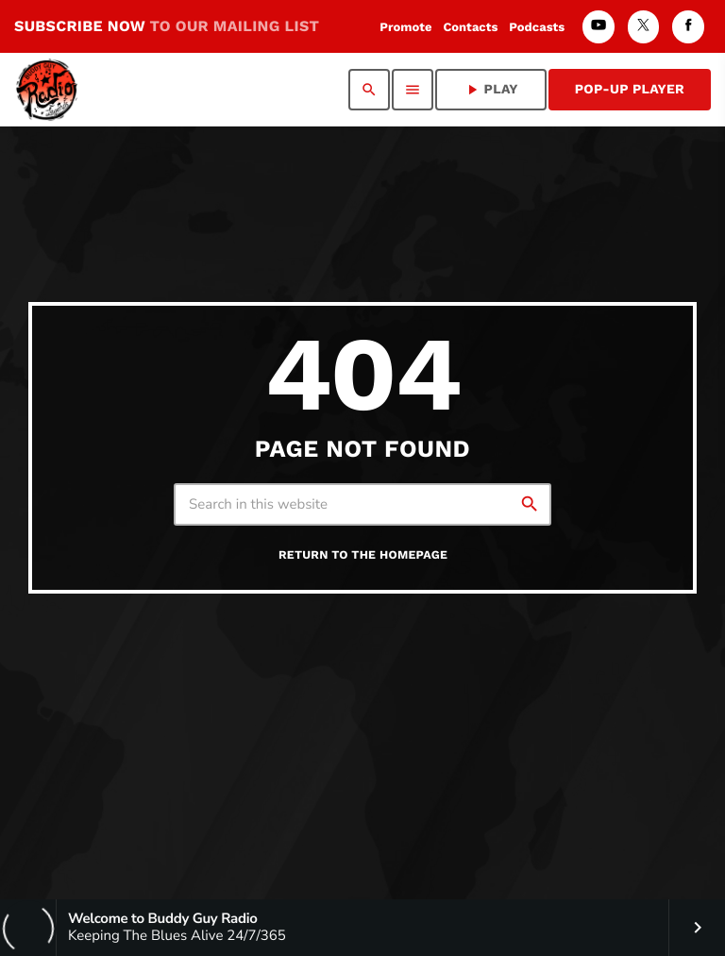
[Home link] (46, 90)
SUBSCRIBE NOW (166, 26)
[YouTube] (598, 26)
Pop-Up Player (629, 89)
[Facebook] (688, 26)
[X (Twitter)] (644, 26)
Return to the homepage (362, 555)
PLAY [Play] (491, 89)
